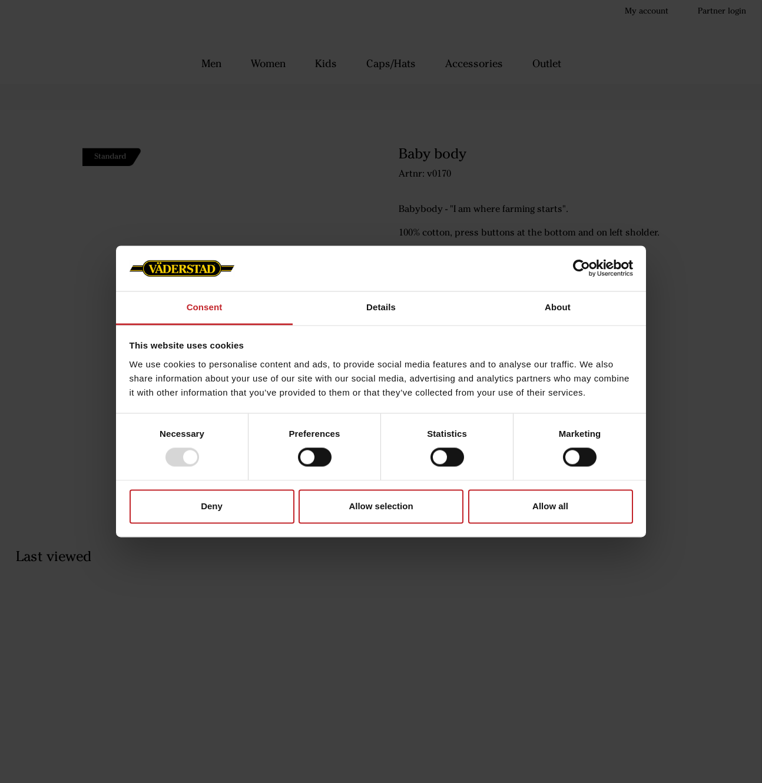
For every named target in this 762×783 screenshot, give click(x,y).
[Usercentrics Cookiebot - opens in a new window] (581, 268)
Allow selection (381, 506)
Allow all (550, 506)
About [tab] (558, 307)
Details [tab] (381, 307)
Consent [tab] (205, 307)
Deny (212, 506)
